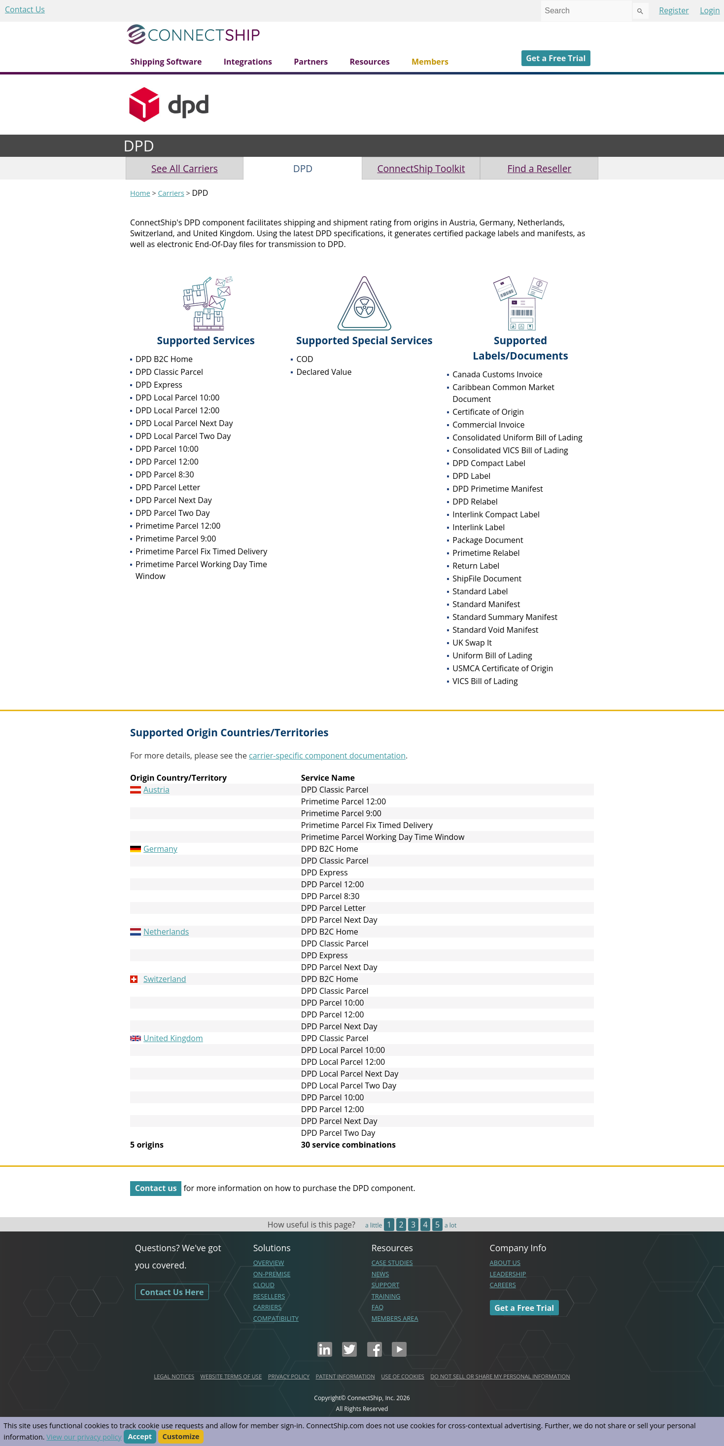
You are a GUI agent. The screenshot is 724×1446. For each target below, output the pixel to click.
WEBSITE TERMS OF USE (231, 1376)
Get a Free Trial (556, 58)
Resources (369, 61)
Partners (311, 61)
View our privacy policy (83, 1437)
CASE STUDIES (392, 1262)
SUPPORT (386, 1284)
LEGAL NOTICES (174, 1376)
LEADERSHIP (508, 1273)
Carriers (171, 193)
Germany (160, 848)
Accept (140, 1437)
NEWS (380, 1273)
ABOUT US (505, 1262)
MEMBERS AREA (395, 1318)
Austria (156, 789)
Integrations (248, 61)
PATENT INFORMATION (345, 1376)
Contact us (156, 1188)
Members (430, 61)
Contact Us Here (172, 1291)
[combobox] (586, 11)
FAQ (378, 1306)
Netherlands (166, 931)
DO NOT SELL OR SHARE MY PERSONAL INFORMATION (500, 1376)
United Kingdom (173, 1038)
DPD (302, 168)
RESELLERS (269, 1296)
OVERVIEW (268, 1262)
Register (674, 10)
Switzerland (164, 979)
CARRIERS (267, 1306)
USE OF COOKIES (402, 1376)
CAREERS (503, 1284)
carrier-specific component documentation (327, 755)
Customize (181, 1437)
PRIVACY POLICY (289, 1376)
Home (140, 193)
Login (710, 10)
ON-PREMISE (272, 1273)
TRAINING (386, 1296)
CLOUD (264, 1284)
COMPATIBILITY (276, 1318)
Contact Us (25, 9)
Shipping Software (166, 61)
